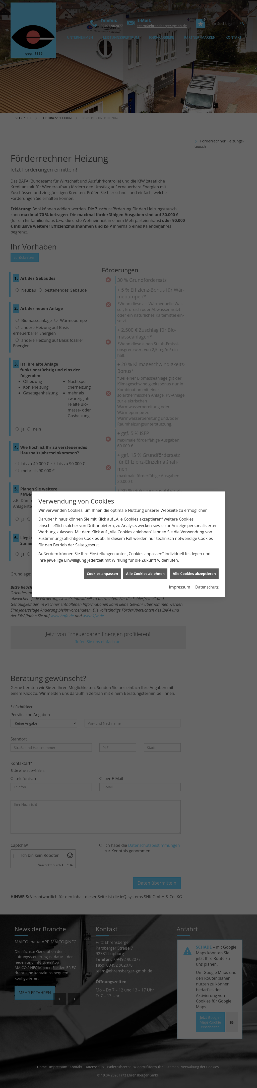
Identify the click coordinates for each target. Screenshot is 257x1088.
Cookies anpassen (102, 548)
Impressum (179, 561)
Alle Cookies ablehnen (145, 548)
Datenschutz (207, 561)
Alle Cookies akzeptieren (194, 548)
